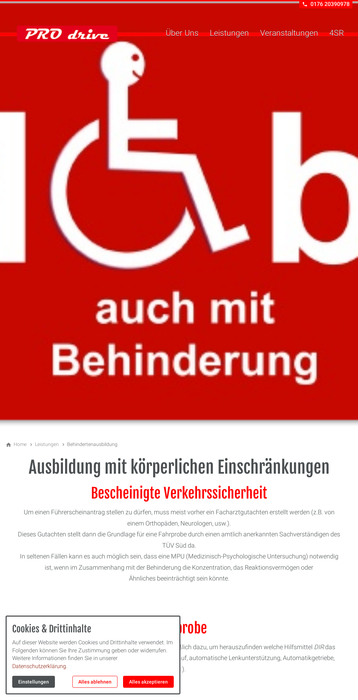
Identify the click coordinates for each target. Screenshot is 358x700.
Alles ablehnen (95, 682)
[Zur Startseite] (67, 33)
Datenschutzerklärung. (39, 666)
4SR (336, 32)
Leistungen (229, 32)
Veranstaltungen (289, 32)
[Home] (20, 444)
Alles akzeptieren (148, 682)
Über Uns (182, 32)
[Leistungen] (47, 444)
